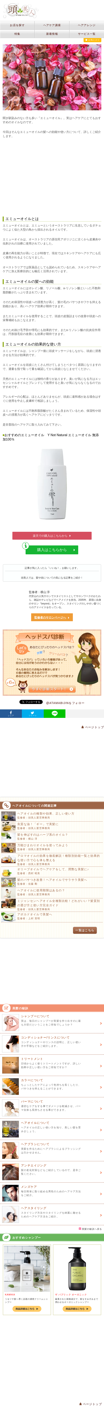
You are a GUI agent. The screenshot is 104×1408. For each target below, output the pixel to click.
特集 (17, 33)
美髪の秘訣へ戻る (90, 1229)
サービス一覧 (87, 33)
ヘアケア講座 (52, 25)
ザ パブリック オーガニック (71, 1294)
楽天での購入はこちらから (52, 535)
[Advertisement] (52, 177)
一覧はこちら (84, 930)
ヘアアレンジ (87, 25)
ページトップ (92, 727)
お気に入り (92, 40)
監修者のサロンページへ (52, 617)
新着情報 (52, 33)
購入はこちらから (50, 548)
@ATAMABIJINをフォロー (65, 703)
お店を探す (17, 25)
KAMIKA (10, 1294)
